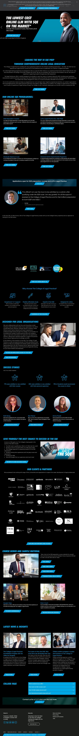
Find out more (39, 89)
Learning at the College (39, 314)
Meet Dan (30, 208)
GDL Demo (46, 561)
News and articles (57, 713)
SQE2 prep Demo (48, 571)
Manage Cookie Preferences (48, 8)
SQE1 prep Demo (48, 566)
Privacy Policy (56, 715)
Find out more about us (39, 281)
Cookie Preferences (41, 734)
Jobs (54, 718)
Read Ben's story (36, 424)
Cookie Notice (51, 5)
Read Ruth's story (11, 424)
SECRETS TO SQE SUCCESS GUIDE (16, 462)
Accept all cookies (27, 8)
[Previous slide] (1, 27)
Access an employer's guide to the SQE (18, 352)
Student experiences (12, 611)
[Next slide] (77, 27)
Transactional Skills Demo (51, 576)
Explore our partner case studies (39, 543)
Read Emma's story (61, 424)
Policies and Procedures (58, 716)
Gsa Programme (11, 357)
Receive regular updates (51, 612)
